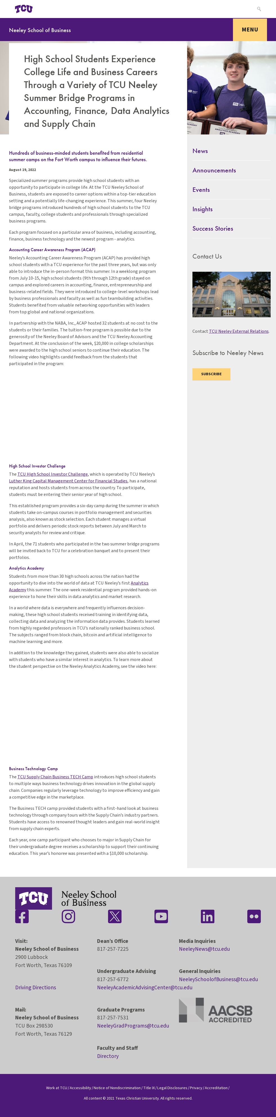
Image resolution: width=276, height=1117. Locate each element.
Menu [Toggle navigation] (250, 29)
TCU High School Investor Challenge (52, 474)
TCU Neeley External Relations (239, 331)
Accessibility (80, 1088)
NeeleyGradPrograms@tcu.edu (133, 1026)
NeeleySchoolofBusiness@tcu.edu (218, 979)
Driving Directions (35, 988)
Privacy (196, 1088)
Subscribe (211, 374)
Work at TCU (56, 1088)
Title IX (149, 1088)
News (200, 150)
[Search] (258, 9)
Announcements (214, 170)
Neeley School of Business (40, 30)
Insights (202, 208)
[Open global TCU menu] (49, 9)
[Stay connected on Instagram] (68, 916)
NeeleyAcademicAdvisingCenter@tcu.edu (144, 988)
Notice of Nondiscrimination (117, 1088)
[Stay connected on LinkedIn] (207, 916)
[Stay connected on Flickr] (254, 916)
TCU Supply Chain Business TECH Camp (55, 777)
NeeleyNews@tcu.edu (204, 949)
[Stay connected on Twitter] (115, 916)
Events (201, 189)
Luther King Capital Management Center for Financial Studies (68, 481)
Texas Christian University (137, 1098)
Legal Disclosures (172, 1088)
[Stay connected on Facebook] (22, 916)
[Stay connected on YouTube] (161, 916)
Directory (108, 1056)
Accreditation (216, 1088)
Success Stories (212, 228)
